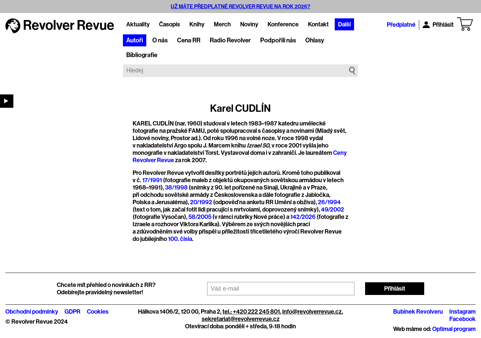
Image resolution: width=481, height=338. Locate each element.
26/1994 (329, 202)
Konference (283, 24)
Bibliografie (141, 55)
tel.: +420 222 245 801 (251, 311)
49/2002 (332, 209)
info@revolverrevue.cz (312, 311)
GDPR (72, 311)
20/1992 (201, 202)
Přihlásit (438, 24)
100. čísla (180, 239)
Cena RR (188, 40)
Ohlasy (314, 40)
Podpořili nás (278, 40)
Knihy (196, 24)
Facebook (462, 319)
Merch (222, 24)
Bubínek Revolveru (418, 311)
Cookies (98, 311)
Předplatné (401, 24)
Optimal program (454, 329)
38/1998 (176, 187)
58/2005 (199, 217)
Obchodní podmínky (31, 311)
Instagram (462, 311)
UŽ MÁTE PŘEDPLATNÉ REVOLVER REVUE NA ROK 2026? (240, 6)
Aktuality (138, 24)
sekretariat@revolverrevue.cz (241, 319)
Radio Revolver (230, 40)
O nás (160, 40)
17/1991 (152, 180)
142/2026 (303, 217)
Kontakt (318, 24)
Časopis (169, 24)
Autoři (134, 40)
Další (344, 24)
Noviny (249, 24)
